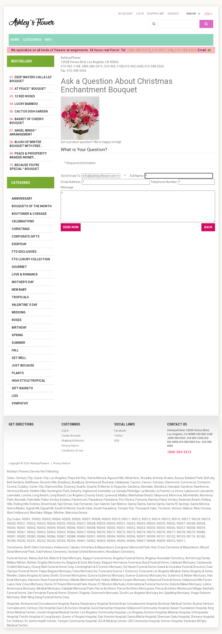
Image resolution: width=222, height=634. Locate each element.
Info (48, 39)
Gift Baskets (22, 388)
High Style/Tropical (28, 380)
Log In (140, 13)
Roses (16, 320)
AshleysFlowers (39, 463)
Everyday (19, 244)
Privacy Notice (70, 445)
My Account (125, 13)
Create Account (71, 435)
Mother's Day (23, 282)
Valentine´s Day (24, 304)
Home (14, 39)
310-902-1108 (162, 50)
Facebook (120, 430)
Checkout (173, 13)
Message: (67, 187)
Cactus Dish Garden (31, 111)
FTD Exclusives (24, 251)
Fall (15, 350)
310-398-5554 (185, 50)
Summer (18, 342)
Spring (17, 335)
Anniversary (22, 198)
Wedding (19, 312)
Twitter (118, 435)
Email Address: (71, 182)
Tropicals (20, 297)
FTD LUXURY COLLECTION (31, 259)
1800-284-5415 (138, 50)
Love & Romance (25, 274)
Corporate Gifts (25, 236)
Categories (32, 39)
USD (208, 14)
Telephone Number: (164, 182)
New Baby (19, 289)
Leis (15, 396)
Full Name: (137, 176)
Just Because (23, 365)
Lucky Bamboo (26, 104)
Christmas (21, 229)
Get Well (19, 358)
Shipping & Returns (73, 440)
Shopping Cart (155, 13)
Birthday (19, 327)
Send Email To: (71, 176)
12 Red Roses (25, 96)
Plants (18, 373)
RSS (116, 440)
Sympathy (20, 403)
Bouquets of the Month (32, 206)
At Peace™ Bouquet (30, 88)
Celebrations (23, 221)
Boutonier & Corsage (29, 213)
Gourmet (19, 267)
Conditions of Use (72, 450)
